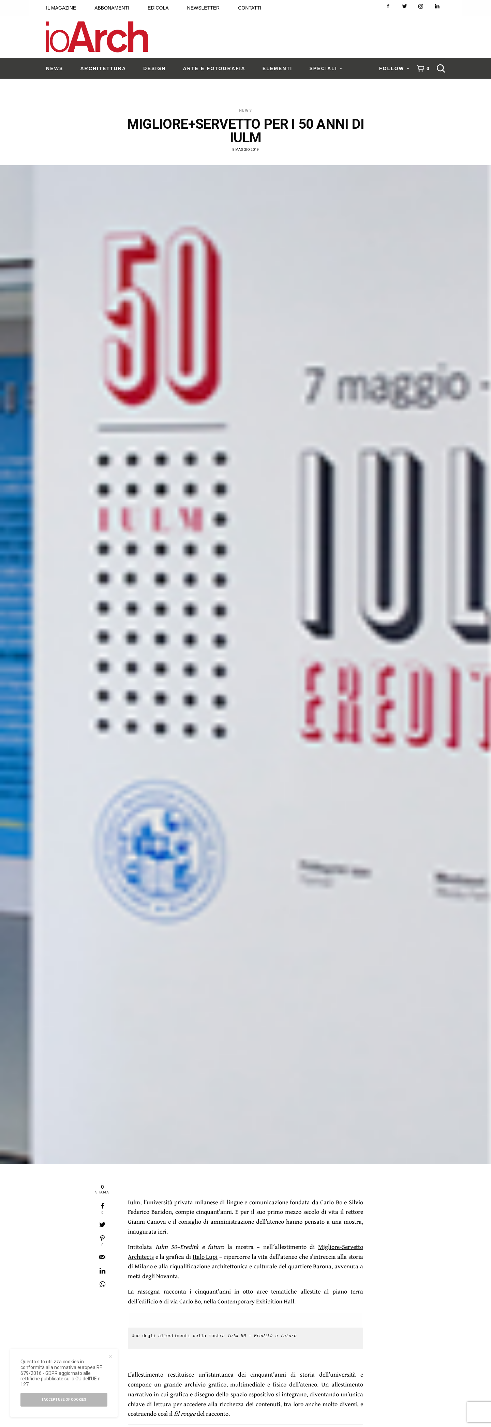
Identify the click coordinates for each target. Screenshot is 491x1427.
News (245, 110)
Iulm (134, 1202)
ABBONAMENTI (111, 8)
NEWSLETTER (203, 8)
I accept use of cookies (64, 1399)
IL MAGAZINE (61, 8)
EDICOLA (158, 8)
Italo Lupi (205, 1256)
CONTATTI (249, 8)
